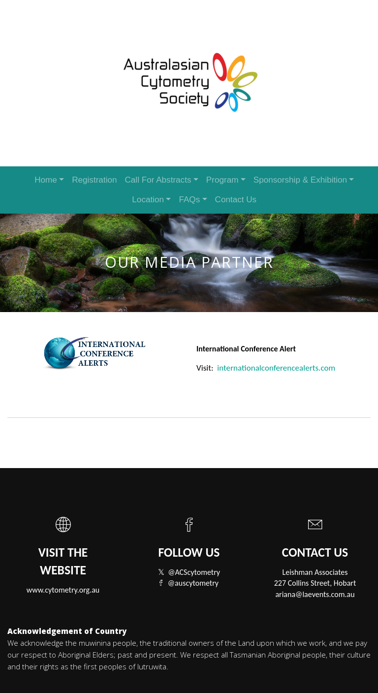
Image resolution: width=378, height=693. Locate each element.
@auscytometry (193, 583)
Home (45, 180)
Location (148, 199)
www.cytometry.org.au (63, 590)
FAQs (189, 199)
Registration (94, 180)
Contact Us (236, 199)
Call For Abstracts (158, 180)
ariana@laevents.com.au (314, 594)
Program (222, 180)
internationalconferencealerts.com (276, 368)
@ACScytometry (194, 572)
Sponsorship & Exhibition (300, 180)
